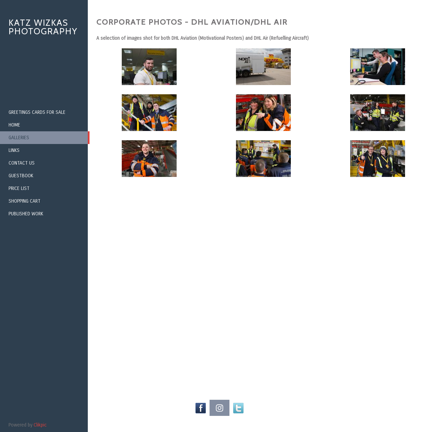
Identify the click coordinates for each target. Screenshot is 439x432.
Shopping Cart (24, 201)
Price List (19, 188)
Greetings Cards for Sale (37, 112)
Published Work (26, 214)
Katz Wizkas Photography (43, 26)
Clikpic (40, 425)
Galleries (19, 138)
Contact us (22, 163)
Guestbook (21, 176)
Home (14, 125)
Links (14, 150)
